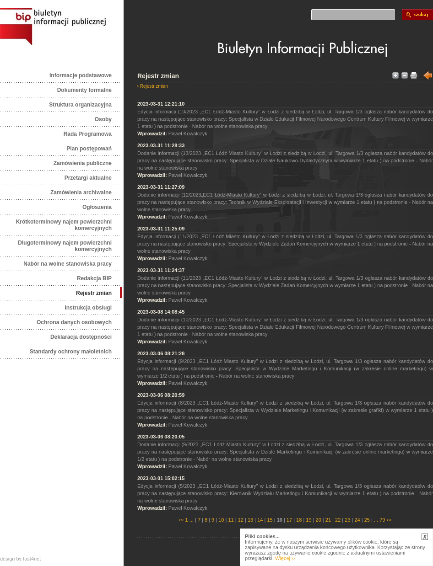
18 (299, 520)
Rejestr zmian (94, 293)
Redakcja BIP (94, 278)
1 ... (189, 520)
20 (318, 520)
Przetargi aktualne (88, 178)
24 (357, 520)
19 (308, 520)
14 (260, 520)
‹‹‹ (181, 520)
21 (328, 520)
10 (221, 520)
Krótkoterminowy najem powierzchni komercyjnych (64, 225)
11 (230, 520)
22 (338, 520)
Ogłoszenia (97, 207)
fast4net (32, 558)
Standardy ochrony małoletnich (71, 351)
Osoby (103, 119)
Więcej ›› (285, 558)
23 (347, 520)
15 (269, 520)
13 (250, 520)
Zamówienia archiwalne (81, 192)
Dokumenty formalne (84, 90)
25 (367, 520)
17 (289, 520)
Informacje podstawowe (80, 75)
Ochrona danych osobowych (74, 322)
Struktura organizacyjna (80, 104)
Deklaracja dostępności (81, 337)
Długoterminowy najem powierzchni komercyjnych (65, 246)
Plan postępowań (89, 148)
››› (388, 520)
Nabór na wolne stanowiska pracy (67, 264)
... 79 (379, 520)
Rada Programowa (88, 134)
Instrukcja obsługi (88, 307)
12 (241, 520)
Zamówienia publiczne (83, 163)
